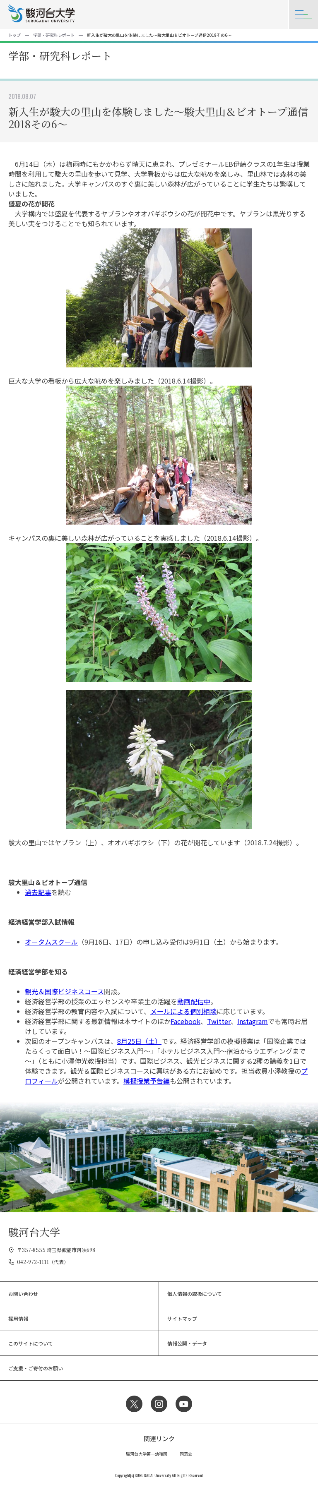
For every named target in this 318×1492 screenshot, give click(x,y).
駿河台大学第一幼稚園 (146, 1454)
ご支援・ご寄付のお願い (35, 1368)
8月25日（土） (139, 1041)
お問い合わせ (23, 1293)
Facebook (185, 1021)
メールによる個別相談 (183, 1011)
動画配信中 (193, 1001)
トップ (14, 35)
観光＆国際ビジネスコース (64, 991)
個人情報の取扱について (194, 1293)
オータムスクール (51, 942)
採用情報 (18, 1318)
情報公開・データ (187, 1343)
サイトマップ (182, 1318)
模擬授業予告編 (146, 1081)
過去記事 (38, 892)
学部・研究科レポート (54, 35)
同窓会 (186, 1454)
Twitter (219, 1021)
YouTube (184, 1404)
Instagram (252, 1021)
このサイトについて (30, 1343)
